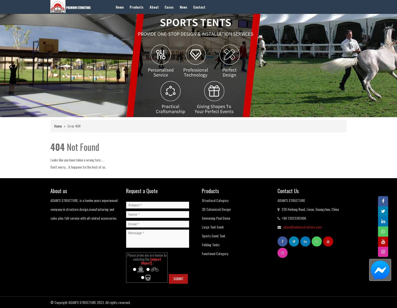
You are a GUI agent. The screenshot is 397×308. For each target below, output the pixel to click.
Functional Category (215, 253)
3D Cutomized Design (216, 209)
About (154, 7)
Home (120, 7)
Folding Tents (211, 244)
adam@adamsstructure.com (302, 227)
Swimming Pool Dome (216, 218)
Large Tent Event (213, 227)
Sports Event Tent (213, 235)
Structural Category (215, 200)
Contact (199, 7)
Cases (169, 7)
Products (137, 7)
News (183, 7)
